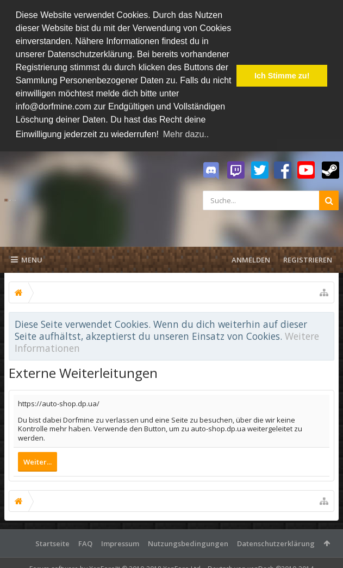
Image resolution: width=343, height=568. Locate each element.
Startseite (52, 543)
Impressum (120, 543)
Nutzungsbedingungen (188, 543)
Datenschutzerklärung (276, 543)
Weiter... (37, 462)
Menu (26, 260)
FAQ (85, 543)
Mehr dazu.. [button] (186, 134)
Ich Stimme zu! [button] (282, 75)
